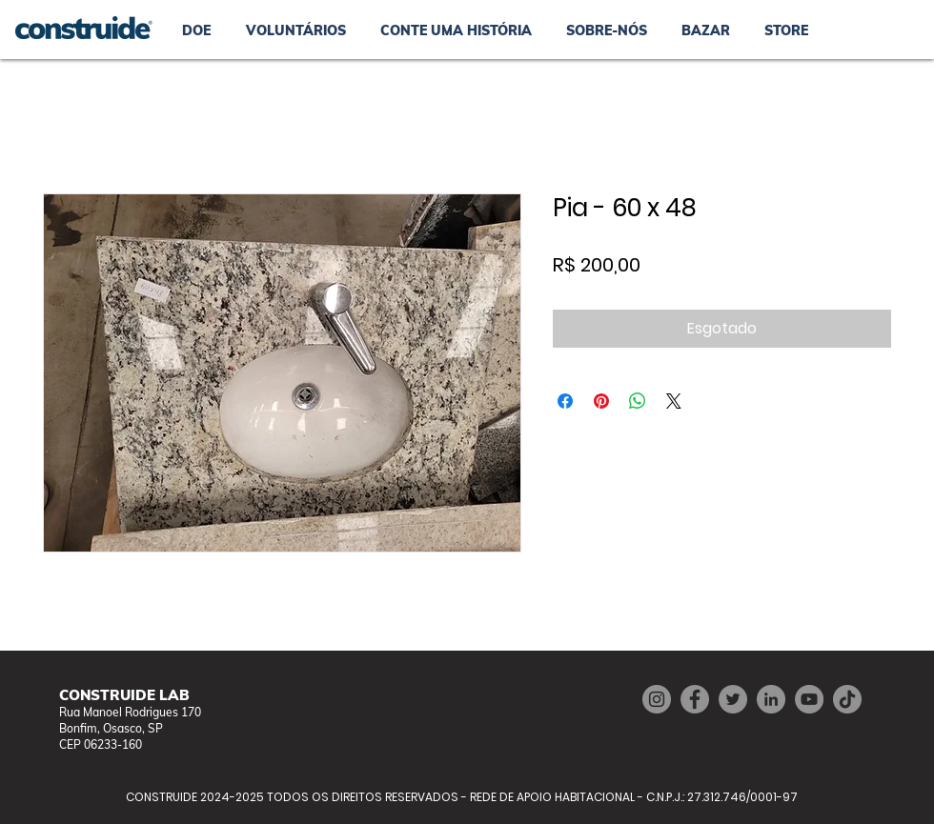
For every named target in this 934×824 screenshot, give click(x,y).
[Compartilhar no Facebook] (565, 401)
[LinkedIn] (771, 699)
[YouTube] (809, 699)
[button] (705, 30)
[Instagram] (656, 699)
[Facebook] (694, 699)
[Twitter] (733, 699)
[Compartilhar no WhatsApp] (637, 401)
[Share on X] (673, 401)
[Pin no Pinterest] (601, 401)
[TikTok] (847, 699)
